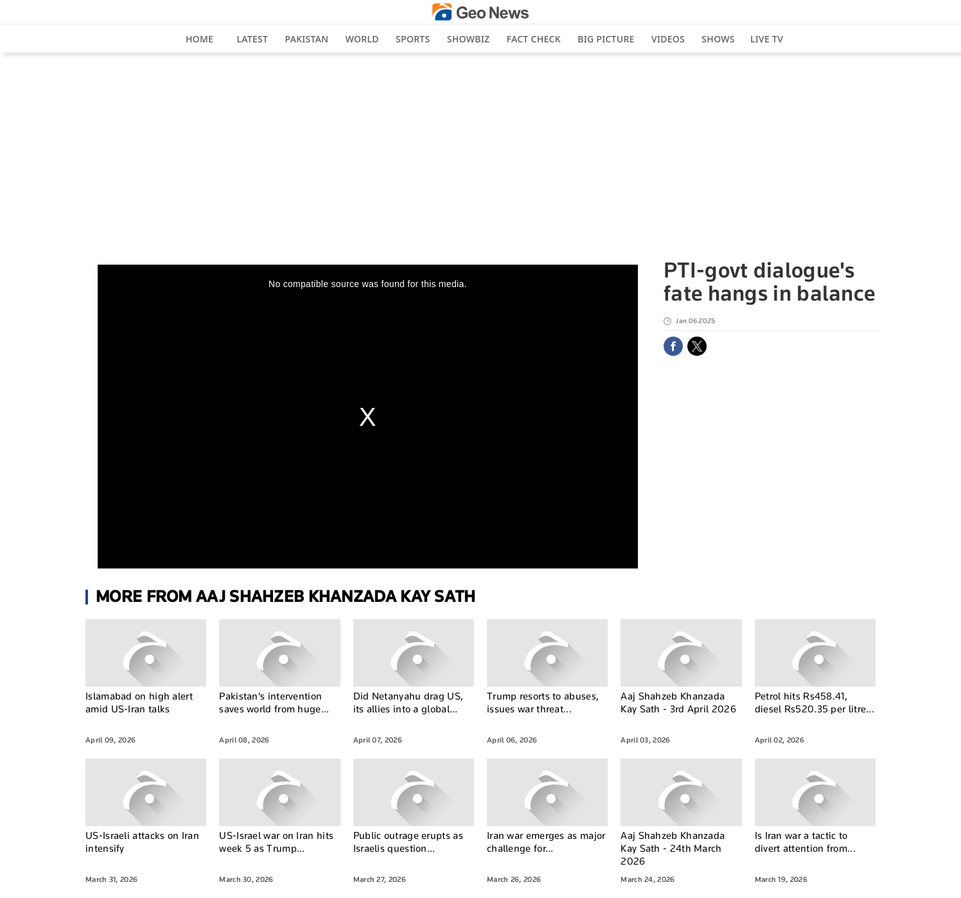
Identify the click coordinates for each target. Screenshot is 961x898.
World (362, 39)
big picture (605, 39)
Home (199, 39)
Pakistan (307, 39)
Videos (668, 39)
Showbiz (468, 39)
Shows (717, 39)
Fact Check (534, 39)
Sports (413, 39)
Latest (253, 39)
